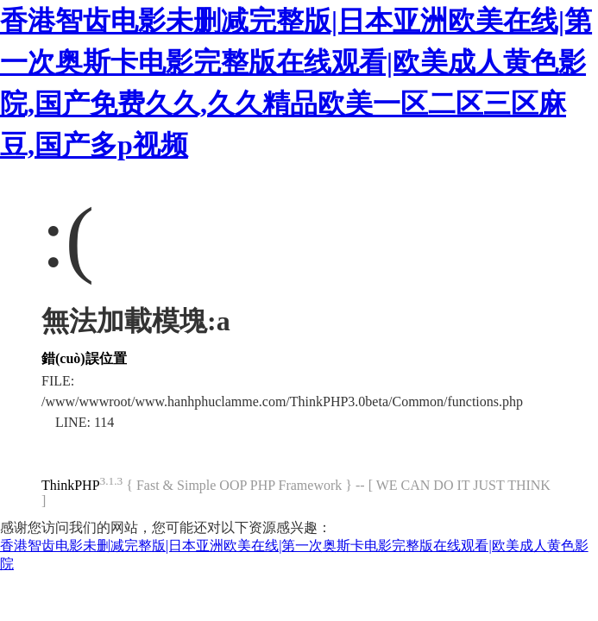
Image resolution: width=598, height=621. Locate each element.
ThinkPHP (70, 485)
